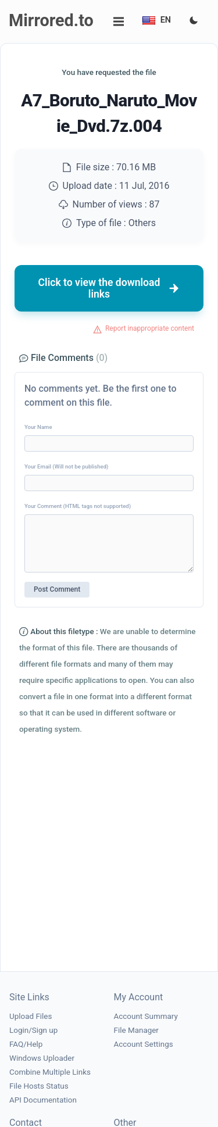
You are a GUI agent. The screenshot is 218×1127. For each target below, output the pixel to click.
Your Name (38, 427)
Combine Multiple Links (50, 1072)
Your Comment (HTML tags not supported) (77, 506)
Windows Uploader (41, 1058)
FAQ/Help (25, 1044)
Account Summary (146, 1016)
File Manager (136, 1030)
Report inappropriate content (149, 328)
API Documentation (43, 1100)
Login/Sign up (33, 1030)
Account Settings (143, 1044)
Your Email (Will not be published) (66, 466)
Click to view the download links (109, 288)
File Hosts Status (39, 1086)
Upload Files (30, 1016)
